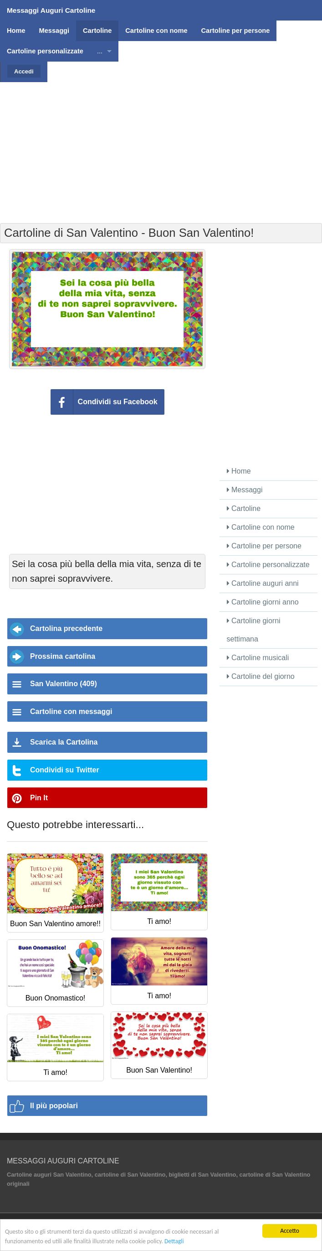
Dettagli (174, 1241)
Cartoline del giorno (261, 676)
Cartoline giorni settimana (254, 630)
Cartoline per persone (264, 546)
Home (239, 471)
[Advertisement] (162, 146)
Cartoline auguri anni (263, 583)
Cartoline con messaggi (71, 711)
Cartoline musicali (258, 658)
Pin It (39, 798)
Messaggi (245, 490)
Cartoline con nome (261, 527)
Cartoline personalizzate (268, 564)
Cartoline (244, 508)
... (99, 51)
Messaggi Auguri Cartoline (51, 10)
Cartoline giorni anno (263, 602)
